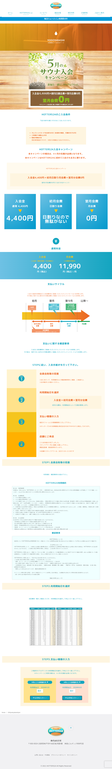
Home (4, 712)
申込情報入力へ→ (40, 698)
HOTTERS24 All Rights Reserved (59, 766)
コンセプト (43, 13)
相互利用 (71, 13)
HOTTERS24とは (26, 13)
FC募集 (47, 755)
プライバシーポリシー (58, 755)
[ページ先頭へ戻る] (71, 728)
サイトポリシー (72, 755)
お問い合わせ (39, 755)
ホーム (10, 13)
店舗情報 (84, 13)
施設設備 (58, 13)
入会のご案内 (99, 13)
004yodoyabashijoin (14, 712)
